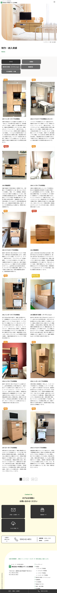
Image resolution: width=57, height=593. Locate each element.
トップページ (39, 546)
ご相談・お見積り (40, 577)
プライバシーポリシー (41, 584)
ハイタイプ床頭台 (42, 555)
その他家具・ (28, 67)
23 (32, 474)
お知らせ (38, 573)
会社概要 (38, 571)
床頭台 (28, 62)
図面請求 (38, 579)
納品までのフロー (40, 566)
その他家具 (38, 564)
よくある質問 (39, 575)
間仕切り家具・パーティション (43, 559)
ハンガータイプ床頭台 (43, 557)
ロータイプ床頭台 (42, 550)
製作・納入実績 (39, 568)
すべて (10, 62)
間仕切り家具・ (47, 61)
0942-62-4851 (43, 591)
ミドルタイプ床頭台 (42, 553)
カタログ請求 (39, 582)
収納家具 (10, 67)
